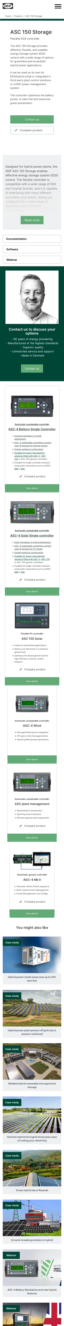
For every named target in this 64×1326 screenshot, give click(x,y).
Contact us (32, 119)
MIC (23, 469)
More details (32, 488)
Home (8, 16)
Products (18, 16)
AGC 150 (45, 559)
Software (12, 249)
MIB (16, 469)
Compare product (28, 130)
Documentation (16, 239)
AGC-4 (36, 456)
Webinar (11, 259)
